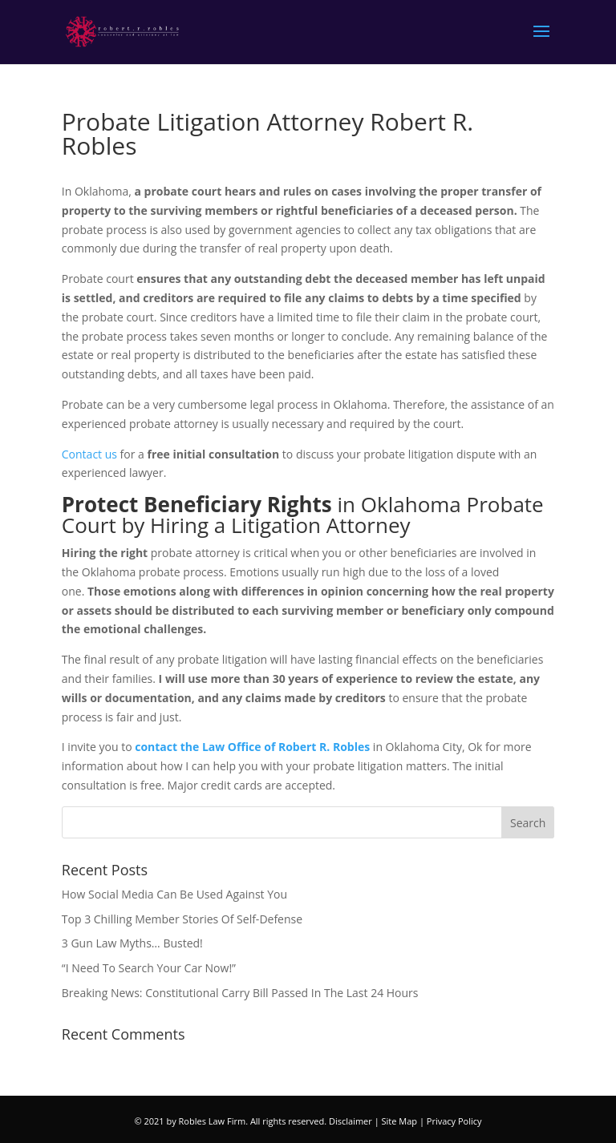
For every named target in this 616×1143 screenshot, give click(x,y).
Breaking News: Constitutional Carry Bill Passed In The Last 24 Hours (240, 992)
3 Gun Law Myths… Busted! (132, 943)
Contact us (89, 454)
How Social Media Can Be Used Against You (174, 894)
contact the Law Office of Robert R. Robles (252, 746)
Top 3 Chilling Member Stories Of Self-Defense (182, 919)
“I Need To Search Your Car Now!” (149, 967)
